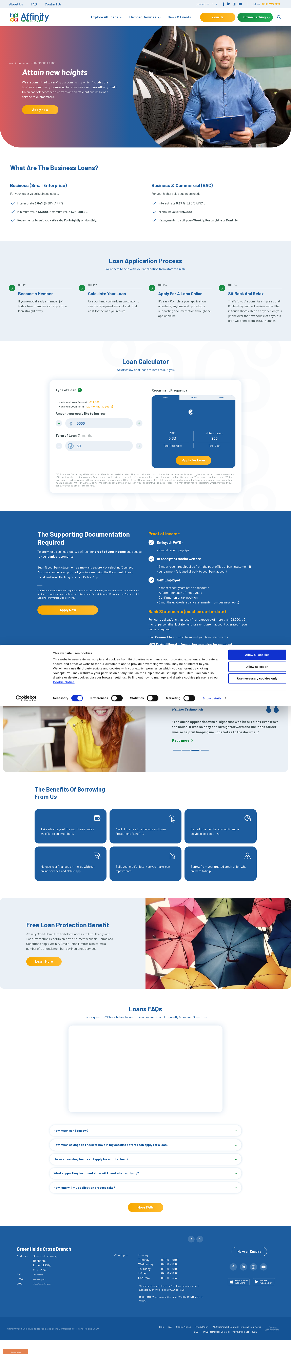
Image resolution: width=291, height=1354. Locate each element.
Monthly (221, 400)
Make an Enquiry (249, 1272)
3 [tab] (193, 759)
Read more (180, 749)
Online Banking (254, 17)
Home (13, 62)
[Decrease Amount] (60, 424)
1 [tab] (175, 759)
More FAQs (145, 1220)
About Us (16, 4)
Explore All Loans (104, 17)
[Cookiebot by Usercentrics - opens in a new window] (26, 1346)
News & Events (179, 17)
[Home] (27, 17)
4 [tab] (203, 759)
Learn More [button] (44, 970)
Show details (212, 1346)
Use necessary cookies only (257, 1326)
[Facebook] (223, 4)
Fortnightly (193, 400)
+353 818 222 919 (43, 1287)
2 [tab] (184, 759)
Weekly (165, 400)
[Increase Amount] (137, 424)
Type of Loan (66, 390)
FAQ (34, 4)
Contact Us (53, 4)
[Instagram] (234, 4)
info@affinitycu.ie (44, 1291)
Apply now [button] (40, 109)
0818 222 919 (271, 4)
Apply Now (68, 618)
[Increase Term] (137, 447)
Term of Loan (74, 437)
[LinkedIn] (228, 4)
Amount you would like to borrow (80, 413)
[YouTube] (240, 4)
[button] (193, 1254)
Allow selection (257, 1314)
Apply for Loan (193, 465)
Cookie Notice (64, 1330)
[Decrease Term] (60, 447)
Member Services (142, 17)
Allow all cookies (257, 1302)
